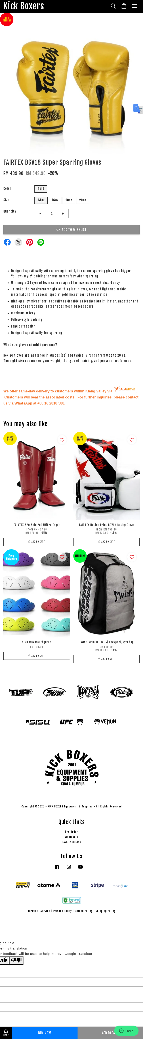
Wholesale (71, 837)
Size (6, 200)
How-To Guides (71, 842)
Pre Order (71, 831)
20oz (82, 200)
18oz (68, 200)
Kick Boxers (23, 6)
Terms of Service (39, 911)
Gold (41, 189)
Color (7, 188)
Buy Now (44, 1033)
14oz (41, 200)
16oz (55, 200)
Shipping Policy (106, 911)
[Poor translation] (16, 960)
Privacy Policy (62, 911)
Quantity (9, 211)
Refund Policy (84, 911)
